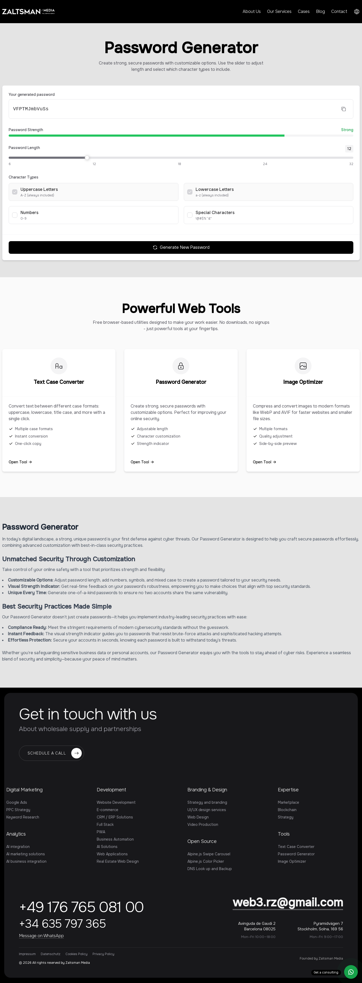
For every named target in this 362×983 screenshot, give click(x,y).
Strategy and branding (207, 802)
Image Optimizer (292, 861)
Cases (304, 11)
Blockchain (287, 809)
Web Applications (112, 854)
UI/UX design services (206, 809)
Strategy (285, 817)
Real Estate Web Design (118, 861)
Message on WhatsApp (41, 936)
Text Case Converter (296, 846)
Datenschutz (50, 954)
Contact (339, 11)
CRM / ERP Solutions (115, 817)
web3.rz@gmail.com (288, 902)
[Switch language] (357, 11)
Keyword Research (22, 817)
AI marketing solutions (25, 854)
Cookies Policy (76, 954)
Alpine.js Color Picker (205, 861)
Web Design (198, 817)
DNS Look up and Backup (209, 868)
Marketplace (288, 802)
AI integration (18, 846)
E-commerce (107, 809)
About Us (252, 11)
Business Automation (115, 839)
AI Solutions (107, 846)
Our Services (279, 11)
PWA (101, 832)
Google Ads (16, 802)
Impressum (27, 954)
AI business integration (26, 861)
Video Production (202, 824)
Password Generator (296, 854)
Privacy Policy (103, 954)
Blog (320, 11)
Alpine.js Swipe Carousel (208, 854)
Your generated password (32, 94)
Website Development (116, 802)
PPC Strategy (18, 809)
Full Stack (105, 824)
